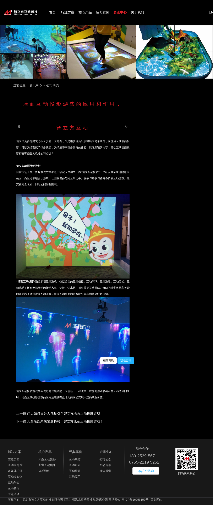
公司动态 (105, 459)
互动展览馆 (15, 465)
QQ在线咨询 (146, 470)
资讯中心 (120, 12)
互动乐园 (14, 482)
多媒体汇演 (15, 470)
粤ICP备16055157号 (135, 499)
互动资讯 (105, 465)
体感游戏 (44, 470)
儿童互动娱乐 (47, 465)
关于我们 (137, 12)
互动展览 (75, 459)
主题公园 (14, 459)
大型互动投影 (47, 459)
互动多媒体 (15, 476)
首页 (52, 12)
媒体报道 (105, 470)
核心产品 (85, 12)
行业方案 (67, 12)
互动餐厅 (14, 488)
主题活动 (14, 494)
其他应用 (75, 476)
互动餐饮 (75, 470)
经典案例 (102, 12)
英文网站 (156, 499)
